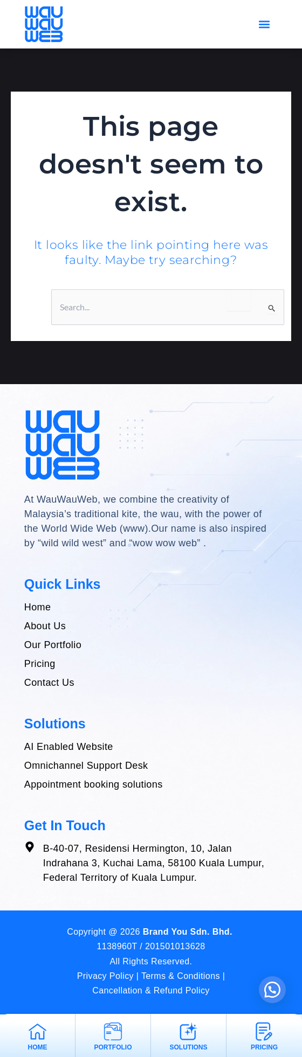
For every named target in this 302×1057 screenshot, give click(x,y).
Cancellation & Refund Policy (151, 990)
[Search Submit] (272, 308)
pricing (264, 1047)
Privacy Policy (105, 975)
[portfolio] (113, 1031)
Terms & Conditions (180, 975)
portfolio (113, 1047)
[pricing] (264, 1031)
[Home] (37, 1031)
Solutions (188, 1047)
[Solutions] (188, 1031)
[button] (264, 24)
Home (37, 1047)
